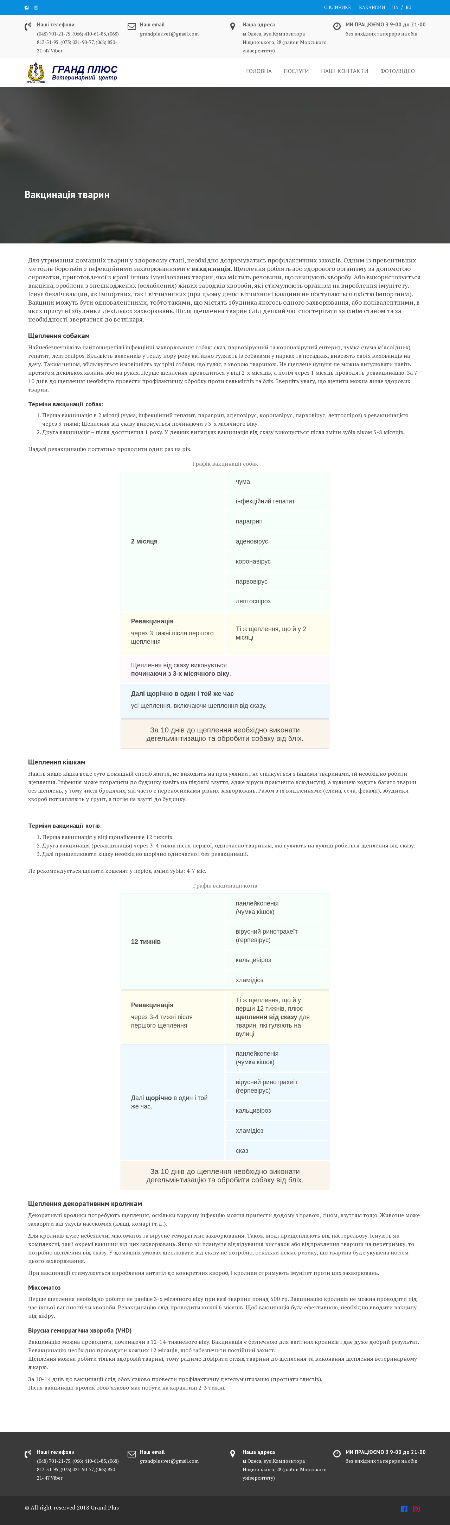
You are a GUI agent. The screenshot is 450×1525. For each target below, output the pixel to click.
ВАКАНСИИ (372, 7)
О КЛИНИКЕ (337, 7)
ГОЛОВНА (259, 71)
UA (395, 7)
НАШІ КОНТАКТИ (344, 71)
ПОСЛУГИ (296, 71)
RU (408, 7)
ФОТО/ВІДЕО (397, 71)
